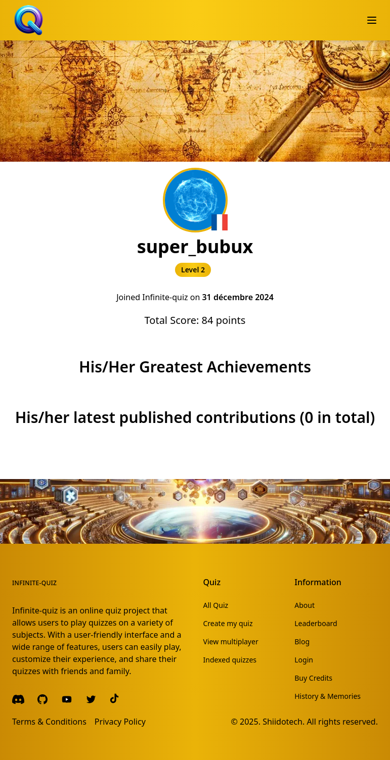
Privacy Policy (120, 721)
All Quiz (216, 605)
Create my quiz (228, 623)
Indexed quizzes (230, 659)
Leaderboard (315, 623)
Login (303, 659)
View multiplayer (230, 641)
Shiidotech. (284, 721)
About (304, 605)
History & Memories (327, 696)
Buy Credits (313, 678)
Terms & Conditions (49, 721)
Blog (302, 641)
